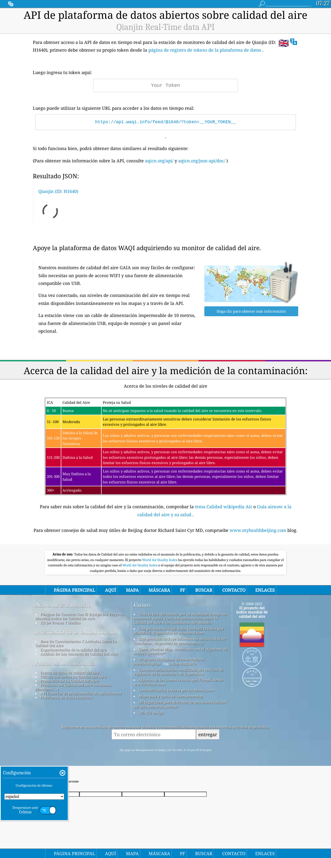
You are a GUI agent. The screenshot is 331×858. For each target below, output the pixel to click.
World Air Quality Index (160, 560)
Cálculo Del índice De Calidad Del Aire (73, 676)
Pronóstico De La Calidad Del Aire (69, 680)
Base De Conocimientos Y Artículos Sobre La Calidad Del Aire (76, 643)
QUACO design (151, 712)
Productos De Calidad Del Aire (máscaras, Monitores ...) (73, 686)
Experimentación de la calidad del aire (73, 649)
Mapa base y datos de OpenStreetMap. (171, 696)
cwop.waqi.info (182, 663)
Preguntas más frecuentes (65, 663)
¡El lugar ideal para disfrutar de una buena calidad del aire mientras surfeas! (180, 704)
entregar (207, 734)
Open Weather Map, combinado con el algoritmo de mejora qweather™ (181, 651)
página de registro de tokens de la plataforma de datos (204, 50)
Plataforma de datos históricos (66, 697)
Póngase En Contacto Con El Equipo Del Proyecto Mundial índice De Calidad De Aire (79, 616)
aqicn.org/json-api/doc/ (201, 161)
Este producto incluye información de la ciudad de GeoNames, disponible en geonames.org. (180, 640)
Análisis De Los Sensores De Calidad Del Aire (79, 653)
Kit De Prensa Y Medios (60, 622)
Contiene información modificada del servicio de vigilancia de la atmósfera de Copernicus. (178, 671)
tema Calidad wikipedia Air (224, 506)
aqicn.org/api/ (159, 161)
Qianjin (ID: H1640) (58, 191)
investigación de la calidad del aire (76, 632)
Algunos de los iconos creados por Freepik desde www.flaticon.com (178, 681)
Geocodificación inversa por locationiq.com (176, 690)
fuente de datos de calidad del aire (69, 672)
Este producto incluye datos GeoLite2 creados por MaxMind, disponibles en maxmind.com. (179, 630)
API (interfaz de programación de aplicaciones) (80, 693)
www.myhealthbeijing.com (258, 530)
